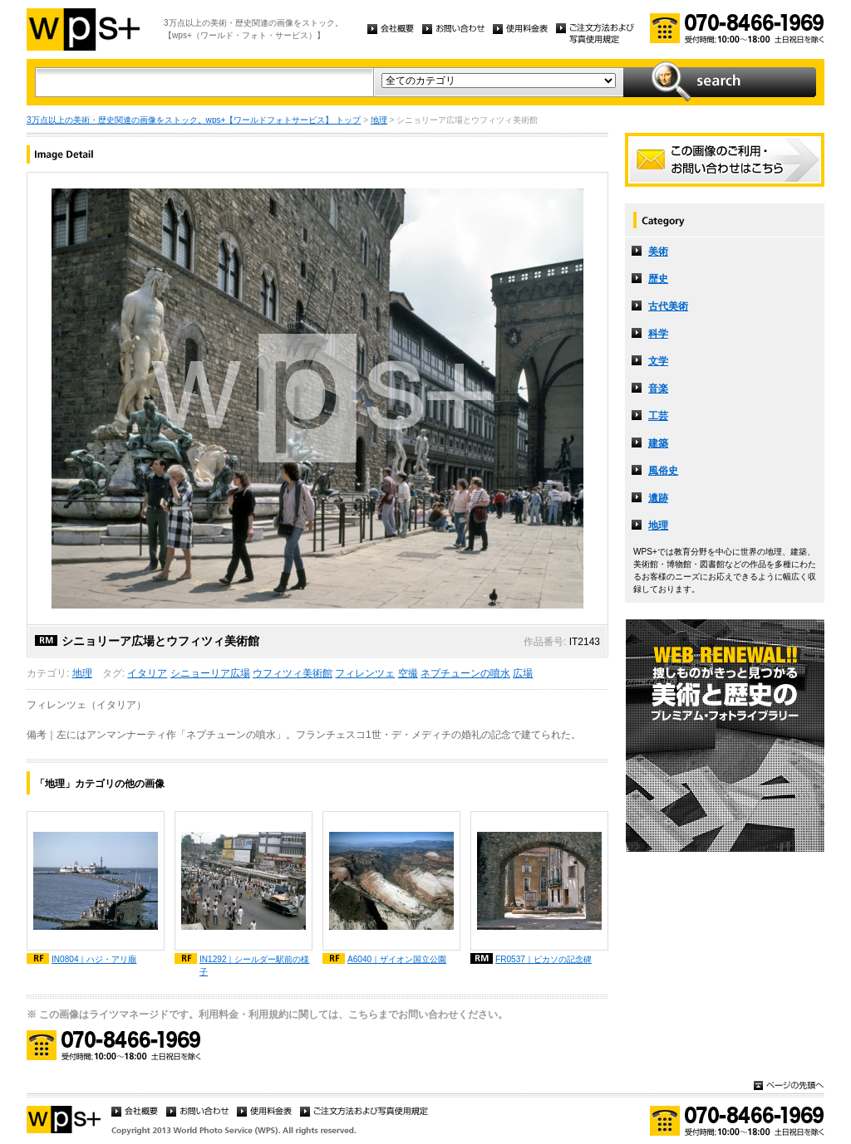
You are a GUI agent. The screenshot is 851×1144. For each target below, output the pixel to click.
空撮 (408, 673)
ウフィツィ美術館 (292, 673)
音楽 (658, 388)
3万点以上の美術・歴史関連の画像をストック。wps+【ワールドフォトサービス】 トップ (194, 120)
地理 (379, 120)
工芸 (658, 416)
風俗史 (663, 471)
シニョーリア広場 (210, 673)
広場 (523, 673)
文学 (658, 361)
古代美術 (668, 306)
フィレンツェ (365, 673)
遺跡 (658, 498)
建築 (658, 443)
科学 (658, 334)
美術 (658, 251)
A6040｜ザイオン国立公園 (396, 959)
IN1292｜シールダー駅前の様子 (254, 965)
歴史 (658, 279)
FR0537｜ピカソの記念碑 (543, 959)
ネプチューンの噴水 (465, 673)
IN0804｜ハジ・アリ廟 (94, 959)
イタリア (147, 673)
